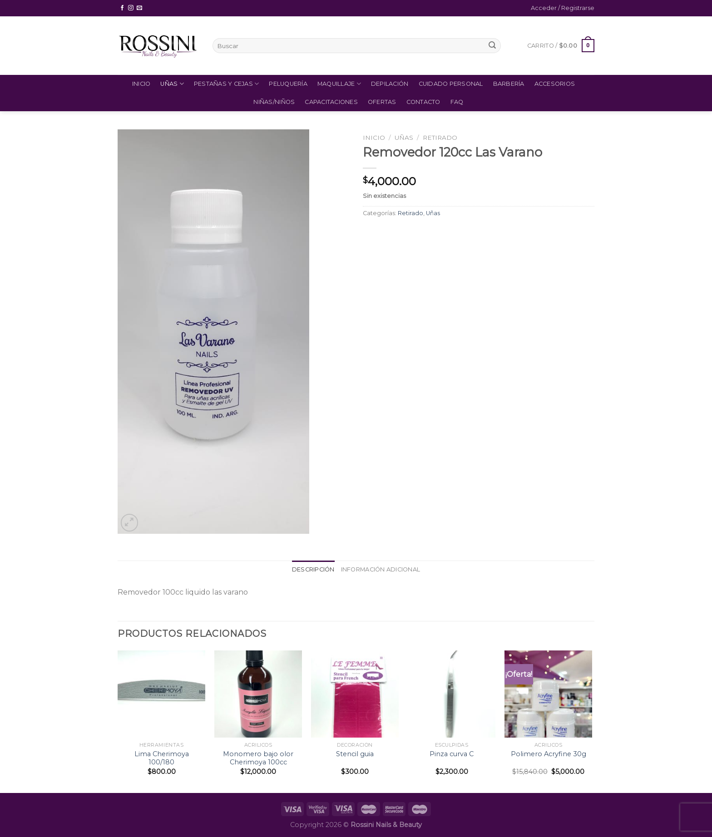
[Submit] (492, 46)
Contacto (423, 101)
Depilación (390, 83)
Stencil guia (355, 754)
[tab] (313, 570)
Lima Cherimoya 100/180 (161, 758)
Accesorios (554, 83)
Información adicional (380, 569)
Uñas (171, 83)
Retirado (440, 137)
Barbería (508, 83)
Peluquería (288, 83)
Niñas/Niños (274, 101)
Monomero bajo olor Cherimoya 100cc (258, 758)
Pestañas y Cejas (226, 83)
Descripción (313, 569)
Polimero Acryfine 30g (548, 754)
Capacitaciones (331, 101)
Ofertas (382, 101)
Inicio (141, 83)
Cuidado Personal (451, 83)
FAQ (457, 101)
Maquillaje (339, 83)
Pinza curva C (452, 754)
